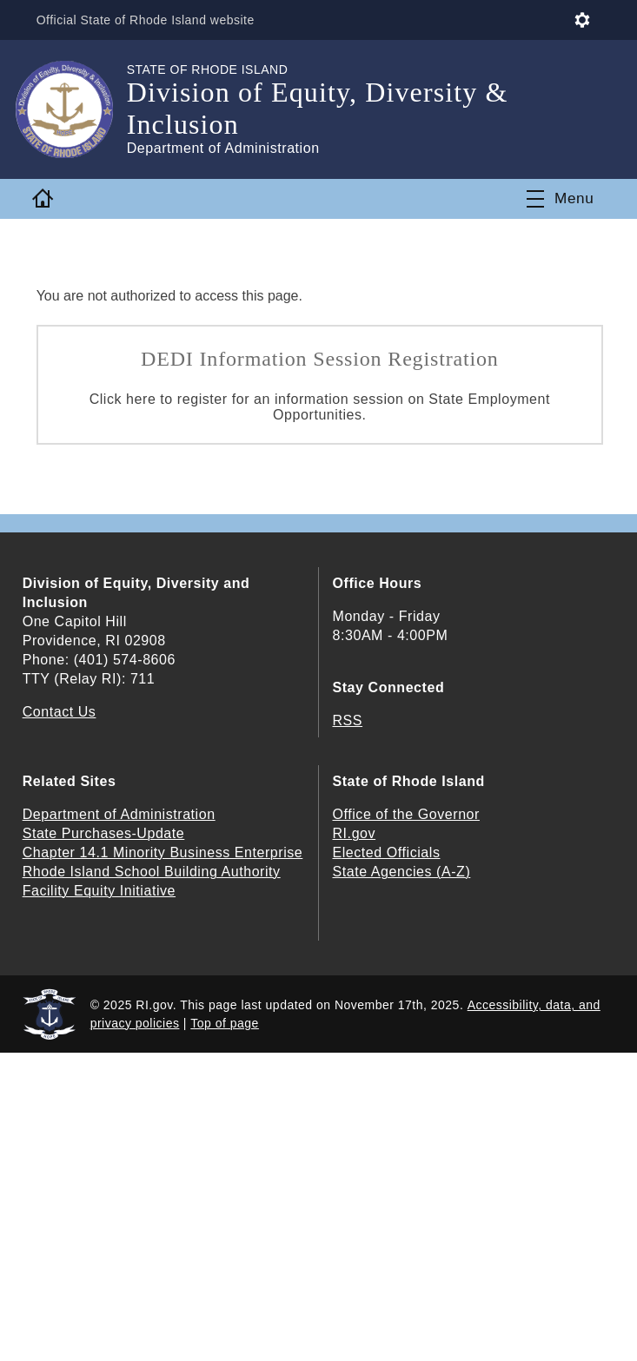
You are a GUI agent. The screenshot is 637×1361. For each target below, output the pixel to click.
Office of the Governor (406, 814)
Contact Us (59, 711)
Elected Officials (387, 852)
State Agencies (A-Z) (402, 871)
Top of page (224, 1023)
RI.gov (354, 833)
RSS (348, 720)
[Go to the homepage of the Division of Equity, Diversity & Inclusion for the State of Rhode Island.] (75, 109)
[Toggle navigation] (560, 199)
